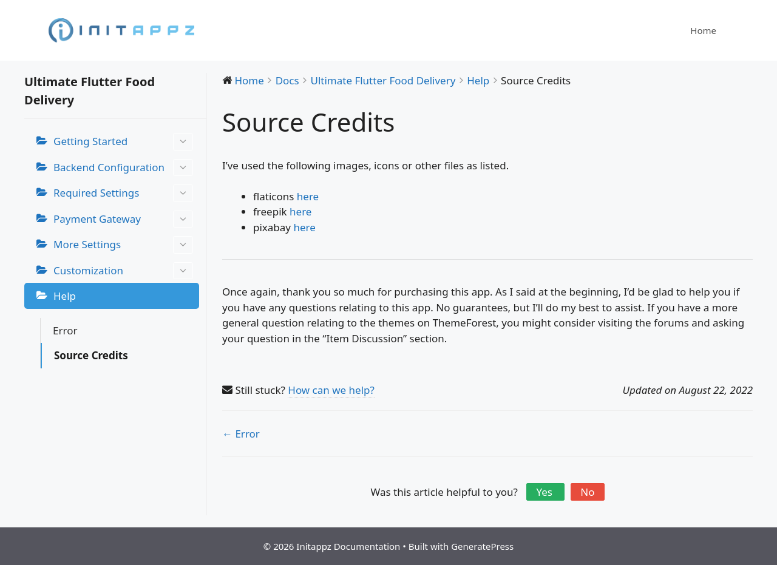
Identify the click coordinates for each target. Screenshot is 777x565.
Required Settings (123, 193)
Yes (545, 492)
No (587, 492)
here (308, 196)
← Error (241, 434)
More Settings (123, 245)
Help (64, 296)
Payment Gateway (123, 219)
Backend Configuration (123, 168)
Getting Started (123, 142)
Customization (123, 271)
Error (65, 330)
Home (703, 30)
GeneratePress (482, 546)
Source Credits (91, 355)
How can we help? (331, 390)
